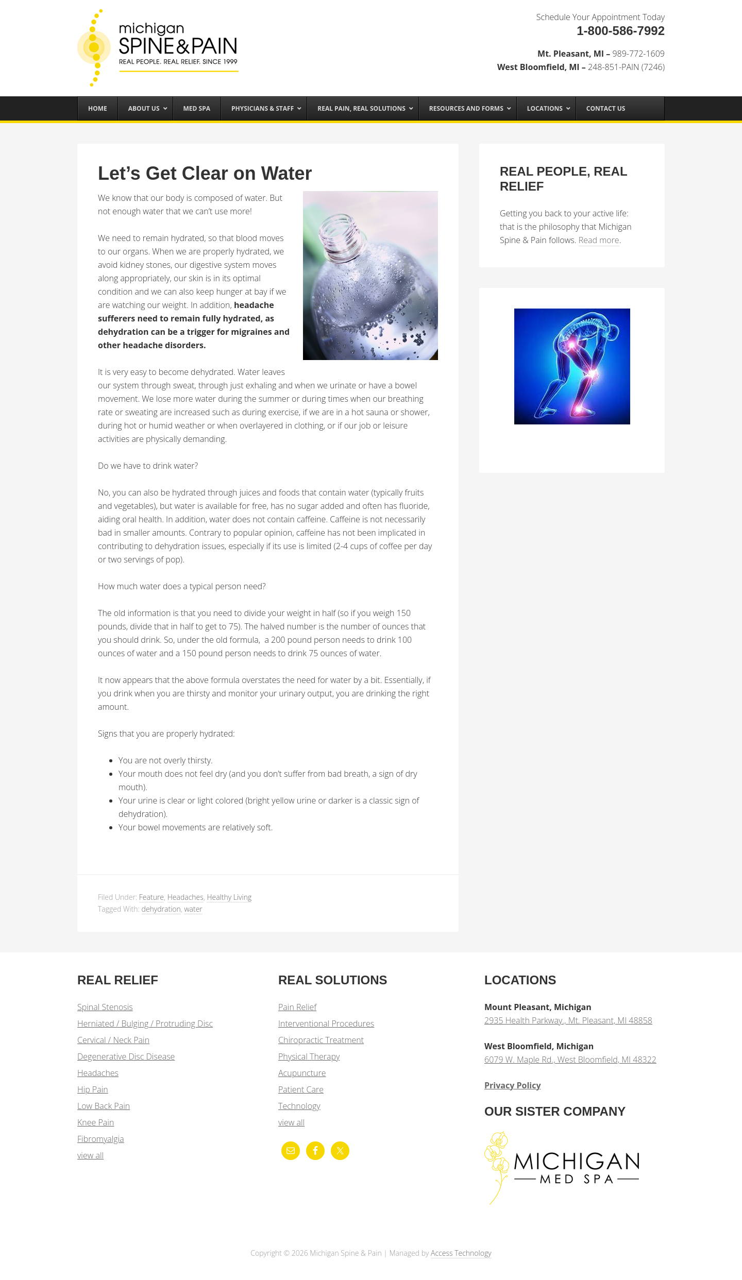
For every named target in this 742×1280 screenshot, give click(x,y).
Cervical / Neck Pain (113, 1040)
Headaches (185, 897)
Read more (599, 240)
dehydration (161, 909)
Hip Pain (92, 1089)
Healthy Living (229, 897)
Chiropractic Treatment (321, 1040)
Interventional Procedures (326, 1023)
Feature (151, 897)
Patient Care (301, 1089)
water (193, 909)
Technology (299, 1106)
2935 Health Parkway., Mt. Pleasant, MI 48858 (568, 1020)
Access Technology (461, 1253)
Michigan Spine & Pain (159, 42)
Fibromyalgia (100, 1139)
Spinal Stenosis (105, 1007)
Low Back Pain (103, 1106)
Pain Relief (297, 1007)
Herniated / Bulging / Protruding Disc (145, 1023)
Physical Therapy (309, 1056)
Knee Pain (95, 1122)
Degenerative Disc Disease (126, 1056)
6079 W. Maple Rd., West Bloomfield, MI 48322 (570, 1059)
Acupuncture (302, 1073)
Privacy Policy (512, 1085)
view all (90, 1155)
